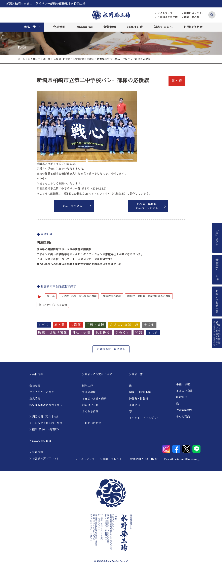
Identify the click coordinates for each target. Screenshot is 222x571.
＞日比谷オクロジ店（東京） (47, 423)
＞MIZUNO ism (40, 441)
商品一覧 (30, 27)
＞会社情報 (36, 374)
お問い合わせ (193, 27)
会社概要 (34, 386)
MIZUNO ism (85, 27)
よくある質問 (90, 411)
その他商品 (183, 416)
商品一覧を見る (72, 206)
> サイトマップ (164, 13)
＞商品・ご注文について (97, 374)
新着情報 (110, 27)
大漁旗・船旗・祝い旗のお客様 (81, 296)
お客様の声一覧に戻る (111, 349)
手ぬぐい (134, 405)
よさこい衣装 (184, 391)
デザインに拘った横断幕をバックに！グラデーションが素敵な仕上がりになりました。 (90, 254)
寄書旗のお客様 (116, 296)
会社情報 (59, 27)
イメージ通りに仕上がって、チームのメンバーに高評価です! (74, 259)
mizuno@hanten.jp (187, 459)
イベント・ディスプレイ (144, 418)
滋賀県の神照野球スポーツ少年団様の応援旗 (64, 249)
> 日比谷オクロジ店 (166, 17)
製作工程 (87, 386)
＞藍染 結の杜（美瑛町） (45, 429)
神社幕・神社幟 (138, 399)
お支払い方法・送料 (94, 399)
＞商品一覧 (136, 374)
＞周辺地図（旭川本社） (44, 416)
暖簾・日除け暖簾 (140, 392)
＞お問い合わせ (91, 423)
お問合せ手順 (90, 405)
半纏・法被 (183, 384)
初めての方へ (163, 27)
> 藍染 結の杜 (190, 17)
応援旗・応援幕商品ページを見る (147, 206)
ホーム (21, 59)
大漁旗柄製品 (184, 410)
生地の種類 (89, 392)
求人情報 (34, 399)
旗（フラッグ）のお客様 (54, 305)
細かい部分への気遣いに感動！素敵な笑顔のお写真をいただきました (79, 264)
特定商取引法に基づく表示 (45, 405)
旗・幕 (48, 59)
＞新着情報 (36, 452)
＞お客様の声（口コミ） (44, 459)
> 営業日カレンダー (193, 13)
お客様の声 (135, 27)
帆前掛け (181, 397)
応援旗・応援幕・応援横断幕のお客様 (77, 59)
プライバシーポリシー (43, 392)
